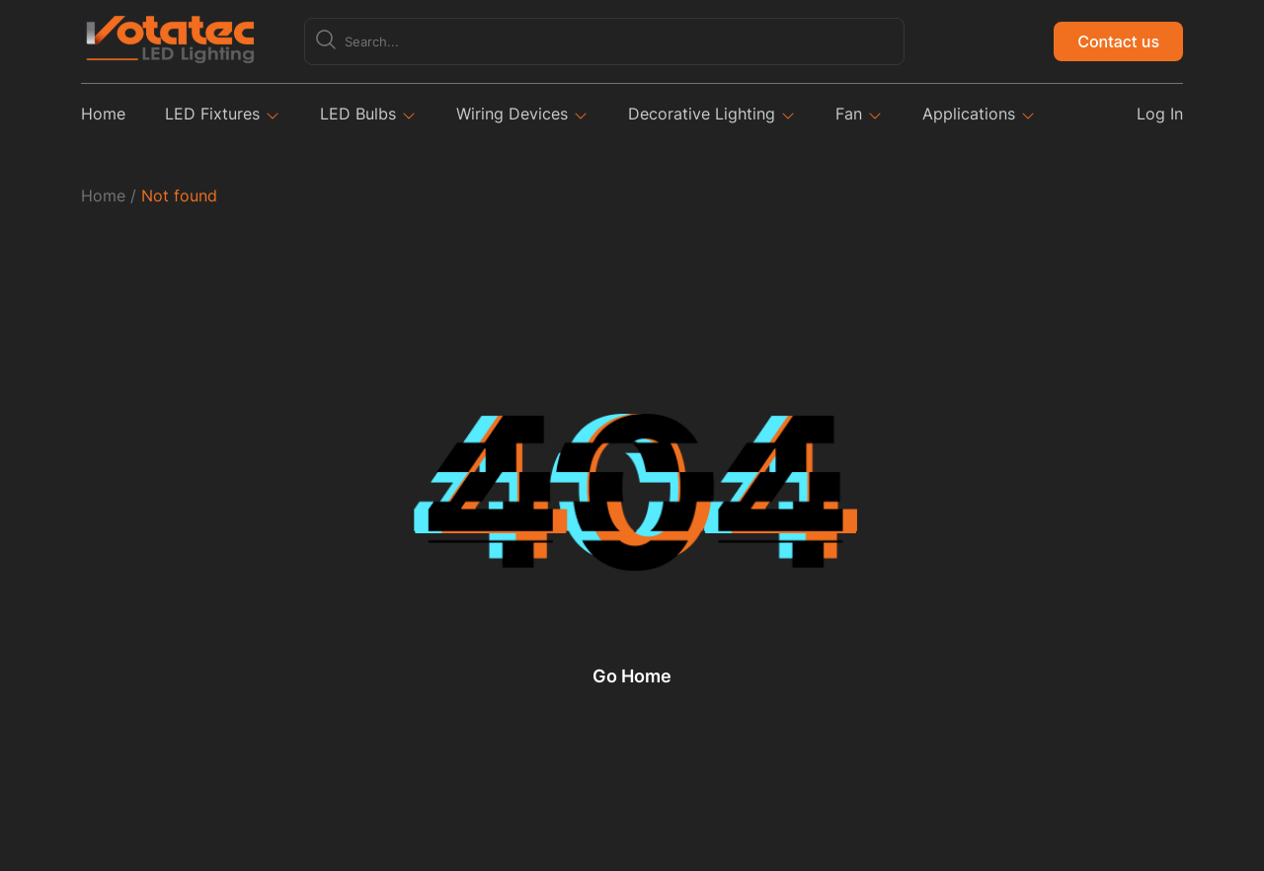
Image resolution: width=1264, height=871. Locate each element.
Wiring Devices (512, 113)
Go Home (632, 676)
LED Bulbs (358, 113)
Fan (848, 113)
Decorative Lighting (701, 113)
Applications (968, 113)
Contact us (1118, 41)
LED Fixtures (212, 113)
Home (103, 113)
